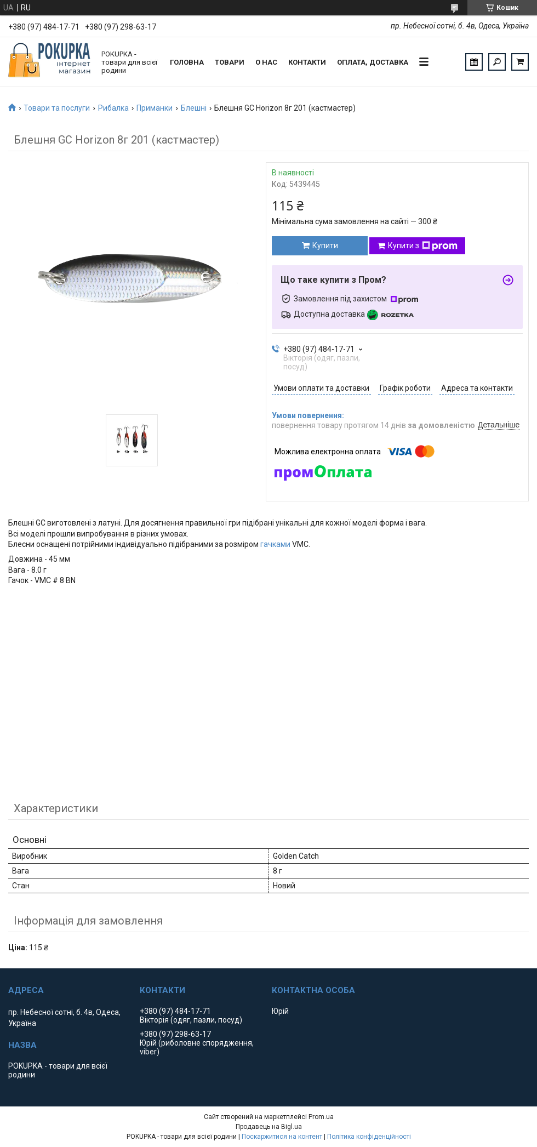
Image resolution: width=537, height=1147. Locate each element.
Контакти (307, 62)
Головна (187, 62)
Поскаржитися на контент (282, 1136)
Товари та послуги (57, 108)
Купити (325, 245)
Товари (229, 62)
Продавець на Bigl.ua (269, 1127)
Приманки (154, 108)
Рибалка (113, 108)
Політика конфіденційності (369, 1136)
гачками (275, 544)
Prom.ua (321, 1117)
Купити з (423, 246)
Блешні (194, 108)
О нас (266, 62)
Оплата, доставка (372, 62)
